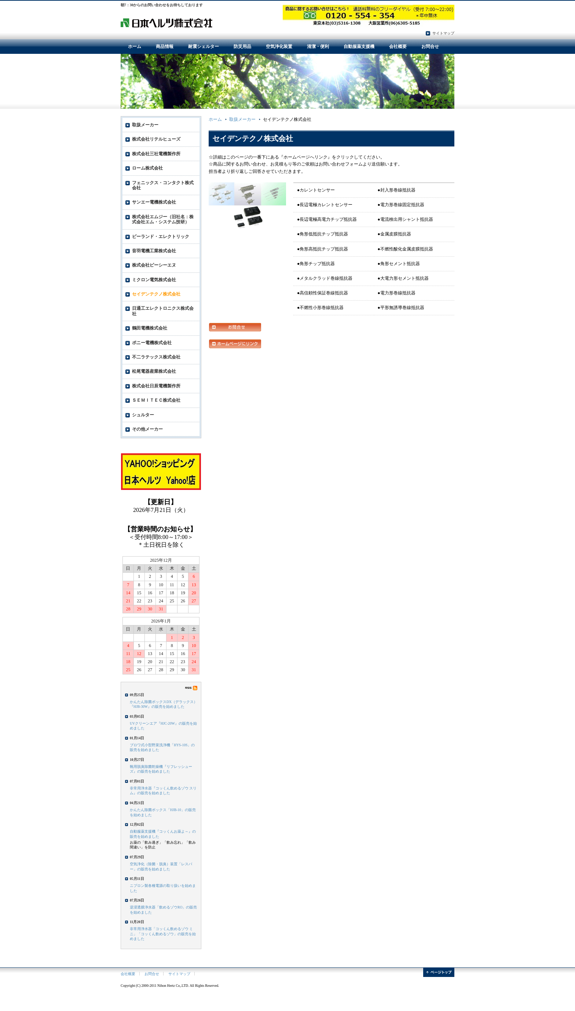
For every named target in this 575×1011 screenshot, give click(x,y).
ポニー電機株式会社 (152, 342)
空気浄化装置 (279, 46)
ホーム (134, 46)
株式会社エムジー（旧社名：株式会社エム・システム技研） (163, 219)
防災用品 (242, 46)
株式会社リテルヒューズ (156, 139)
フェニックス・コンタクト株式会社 (163, 185)
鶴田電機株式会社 (149, 328)
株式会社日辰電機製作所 (156, 386)
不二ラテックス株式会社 (156, 357)
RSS (191, 688)
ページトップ (438, 972)
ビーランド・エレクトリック (160, 236)
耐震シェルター (203, 46)
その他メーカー (147, 429)
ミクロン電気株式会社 (154, 279)
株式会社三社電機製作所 (156, 153)
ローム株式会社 (147, 168)
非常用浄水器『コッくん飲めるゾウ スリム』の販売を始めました (163, 790)
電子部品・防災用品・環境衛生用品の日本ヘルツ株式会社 (166, 22)
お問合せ (430, 46)
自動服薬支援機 (359, 46)
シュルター (143, 414)
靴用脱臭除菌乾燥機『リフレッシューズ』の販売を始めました (161, 769)
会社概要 (398, 46)
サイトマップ (443, 33)
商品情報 (164, 46)
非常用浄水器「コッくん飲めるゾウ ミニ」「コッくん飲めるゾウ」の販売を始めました (163, 934)
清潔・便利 (318, 46)
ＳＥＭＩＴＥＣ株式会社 (156, 400)
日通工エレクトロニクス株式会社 (163, 311)
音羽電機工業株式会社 (154, 250)
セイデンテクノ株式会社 (156, 294)
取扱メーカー (242, 119)
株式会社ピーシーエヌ (154, 265)
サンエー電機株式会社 (154, 202)
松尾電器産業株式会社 (154, 371)
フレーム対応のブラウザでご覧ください (161, 515)
